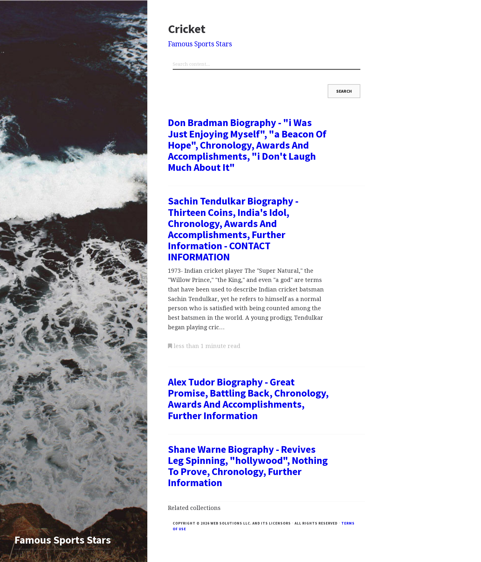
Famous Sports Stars (200, 44)
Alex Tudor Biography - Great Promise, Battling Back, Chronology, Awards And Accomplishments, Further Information (248, 399)
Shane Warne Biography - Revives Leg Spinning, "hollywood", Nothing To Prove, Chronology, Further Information (248, 466)
